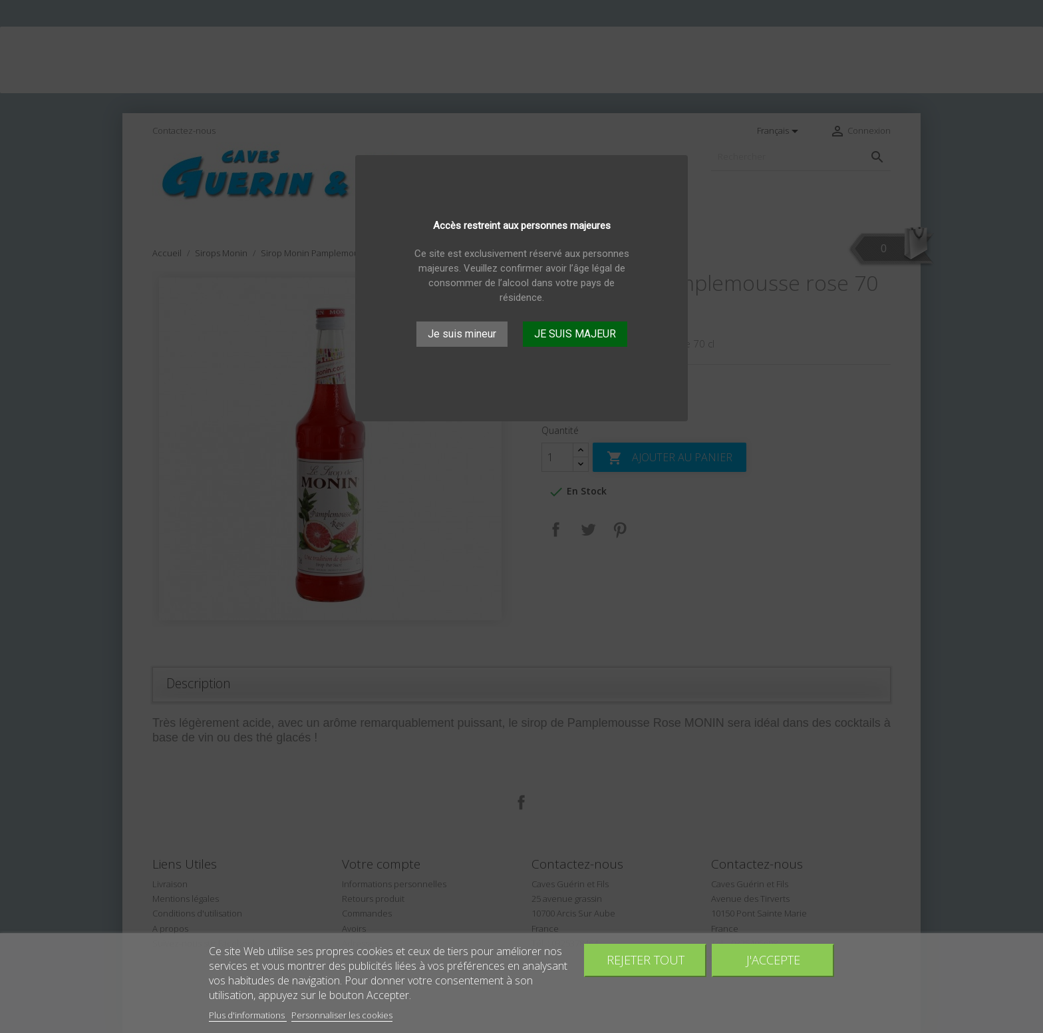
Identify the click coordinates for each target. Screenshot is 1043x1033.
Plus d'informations (248, 1015)
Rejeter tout (645, 959)
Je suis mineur (462, 333)
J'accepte (773, 959)
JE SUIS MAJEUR (575, 333)
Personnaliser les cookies (341, 1015)
